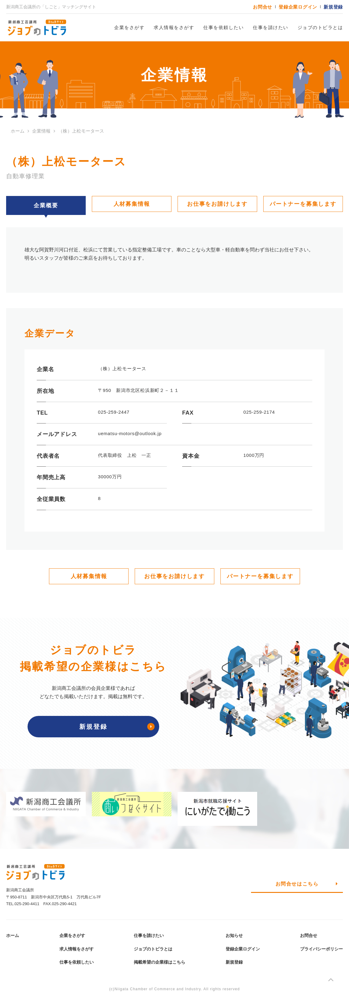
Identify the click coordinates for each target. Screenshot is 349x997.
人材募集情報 (132, 204)
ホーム (12, 935)
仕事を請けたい (270, 27)
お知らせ (234, 935)
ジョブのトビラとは (320, 27)
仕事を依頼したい (223, 27)
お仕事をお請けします (217, 204)
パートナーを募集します (303, 204)
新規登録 (333, 7)
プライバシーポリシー (321, 948)
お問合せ (262, 7)
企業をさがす (129, 27)
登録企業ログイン (298, 7)
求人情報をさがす (174, 27)
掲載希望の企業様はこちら (159, 962)
